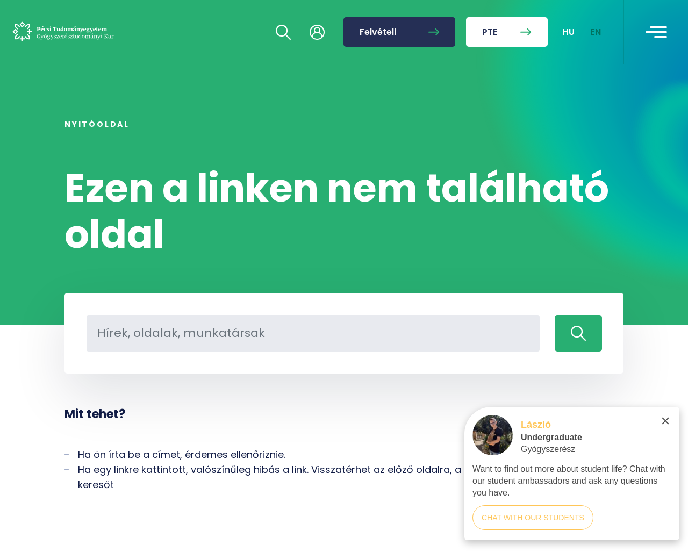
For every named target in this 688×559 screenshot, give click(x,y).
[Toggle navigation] (656, 32)
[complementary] (572, 478)
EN (596, 32)
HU (569, 32)
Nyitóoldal (97, 124)
